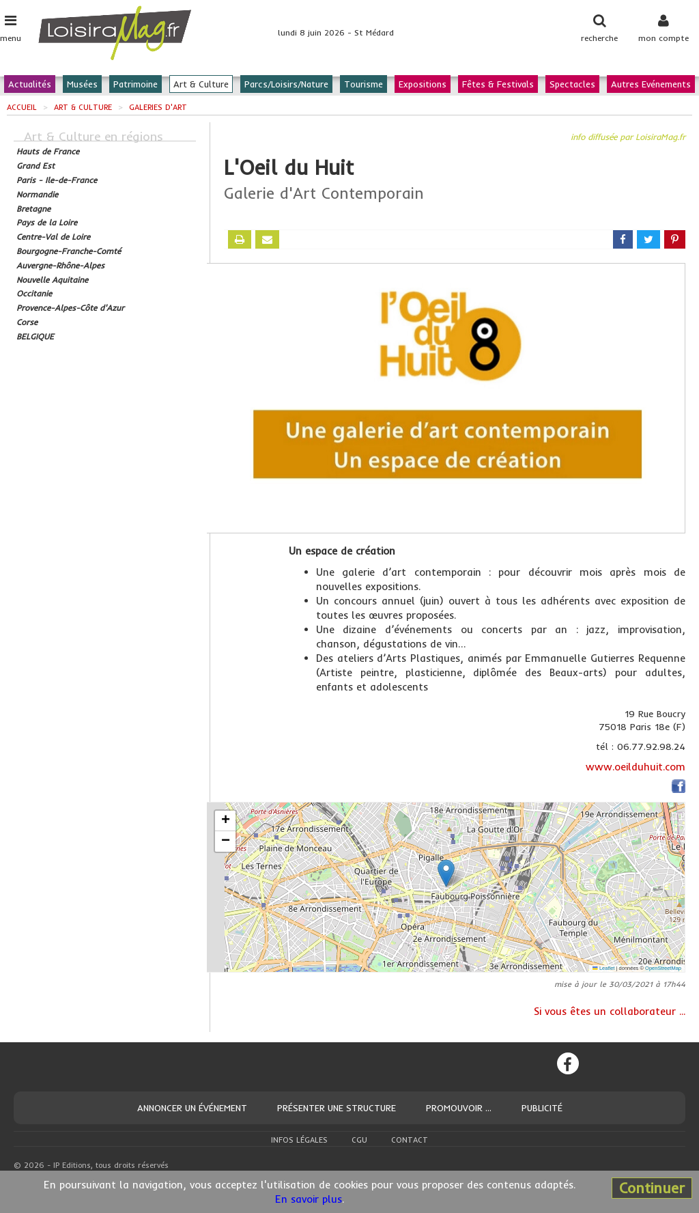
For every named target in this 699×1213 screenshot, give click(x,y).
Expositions (422, 84)
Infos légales (299, 1140)
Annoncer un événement (192, 1107)
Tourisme (363, 84)
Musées (82, 84)
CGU (359, 1140)
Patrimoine (135, 84)
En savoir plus (308, 1199)
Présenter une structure (336, 1107)
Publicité (542, 1107)
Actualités (29, 84)
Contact (409, 1140)
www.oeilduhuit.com (635, 766)
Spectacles (572, 84)
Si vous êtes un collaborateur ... (609, 1011)
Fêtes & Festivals (498, 84)
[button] (446, 873)
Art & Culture (201, 84)
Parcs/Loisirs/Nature (286, 84)
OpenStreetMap (663, 968)
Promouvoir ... (458, 1107)
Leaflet (603, 968)
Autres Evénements (651, 84)
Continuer (652, 1188)
